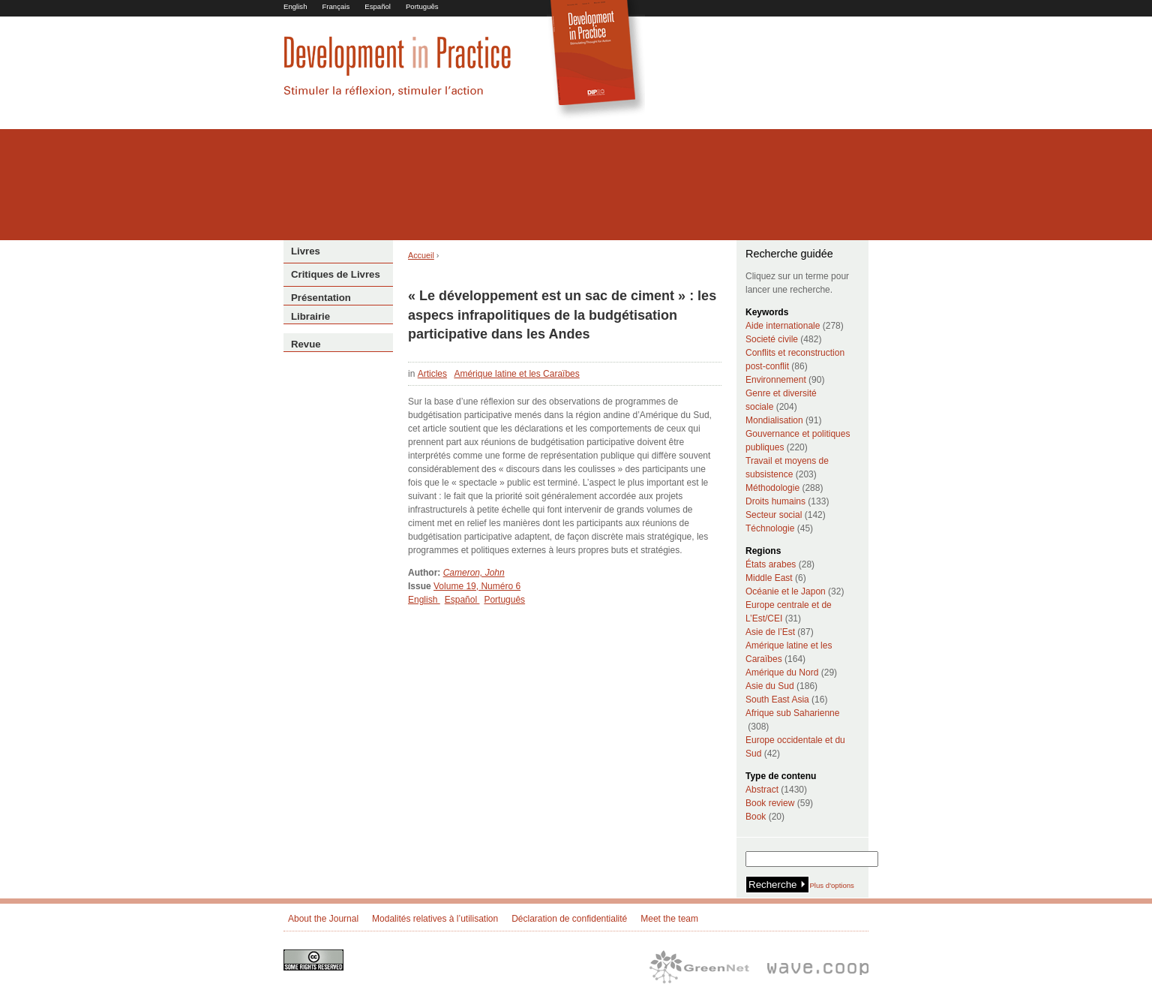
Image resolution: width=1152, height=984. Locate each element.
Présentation (321, 297)
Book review (770, 803)
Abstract (762, 789)
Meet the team (669, 918)
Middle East (769, 578)
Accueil (421, 255)
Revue (306, 344)
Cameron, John (474, 572)
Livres (305, 251)
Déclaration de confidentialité (569, 918)
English (295, 6)
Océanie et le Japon (786, 591)
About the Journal (323, 918)
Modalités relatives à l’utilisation (435, 918)
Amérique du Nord (782, 672)
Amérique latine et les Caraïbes (516, 374)
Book (756, 816)
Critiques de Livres (335, 274)
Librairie (310, 316)
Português (422, 6)
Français (336, 6)
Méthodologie (773, 488)
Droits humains (776, 501)
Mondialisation (774, 420)
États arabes (771, 564)
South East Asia (777, 699)
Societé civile (772, 339)
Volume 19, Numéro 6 (477, 586)
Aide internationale (783, 325)
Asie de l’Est (770, 632)
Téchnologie (770, 528)
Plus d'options (831, 885)
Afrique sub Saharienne (792, 713)
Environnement (776, 380)
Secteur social (774, 515)
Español (377, 6)
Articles (432, 374)
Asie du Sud (770, 686)
